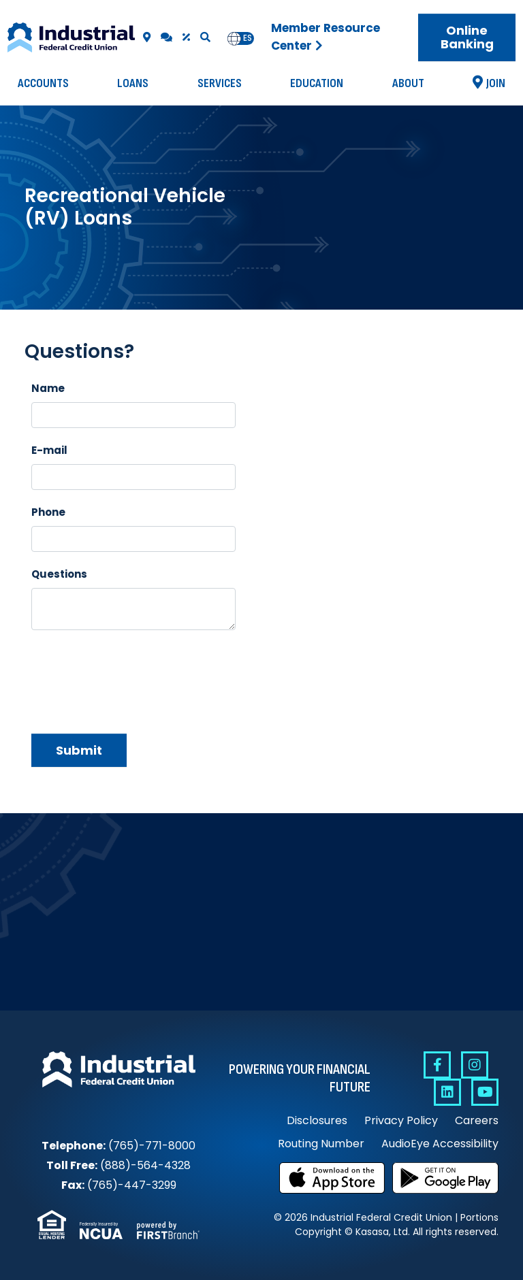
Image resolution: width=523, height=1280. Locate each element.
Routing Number (321, 1143)
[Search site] (205, 37)
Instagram (474, 1065)
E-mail (49, 450)
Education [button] (316, 83)
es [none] (247, 38)
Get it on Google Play (445, 1178)
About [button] (408, 83)
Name (48, 388)
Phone (48, 512)
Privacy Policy (401, 1120)
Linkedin (447, 1092)
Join (495, 83)
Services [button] (219, 83)
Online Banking (467, 37)
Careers (476, 1120)
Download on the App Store (332, 1178)
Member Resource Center (325, 37)
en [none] (234, 38)
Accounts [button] (43, 83)
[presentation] (134, 676)
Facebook (437, 1065)
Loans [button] (132, 83)
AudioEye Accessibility (439, 1143)
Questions (59, 574)
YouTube (484, 1092)
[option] (247, 38)
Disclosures (317, 1120)
